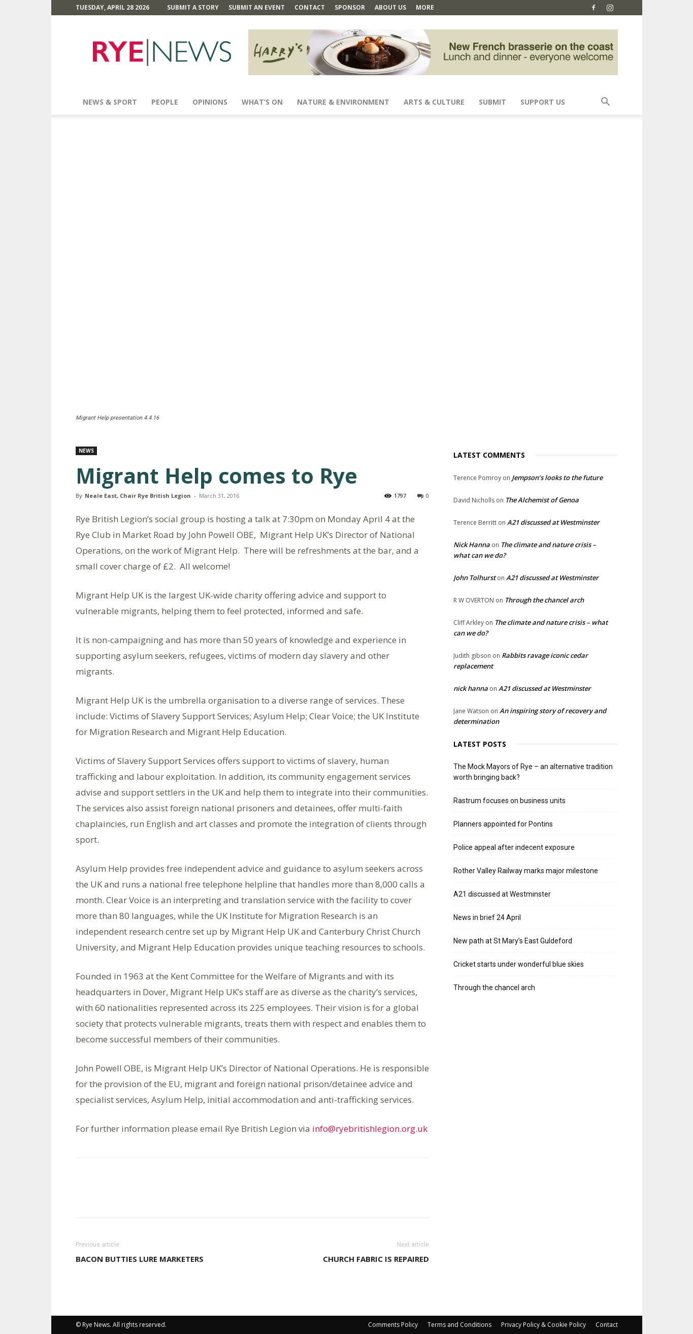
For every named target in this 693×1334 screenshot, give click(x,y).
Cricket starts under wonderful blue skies (518, 964)
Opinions (209, 102)
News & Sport (110, 102)
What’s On (262, 102)
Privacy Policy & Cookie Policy (543, 1324)
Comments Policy (393, 1324)
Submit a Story (193, 7)
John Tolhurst (474, 577)
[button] (605, 103)
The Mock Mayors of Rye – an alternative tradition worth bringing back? (533, 772)
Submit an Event (256, 7)
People (164, 102)
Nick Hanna (471, 544)
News (86, 450)
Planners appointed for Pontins (503, 824)
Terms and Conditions (459, 1324)
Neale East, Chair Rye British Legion (138, 495)
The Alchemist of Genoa (542, 499)
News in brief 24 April (487, 917)
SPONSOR (350, 7)
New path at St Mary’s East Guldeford (512, 941)
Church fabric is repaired (376, 1259)
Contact (309, 7)
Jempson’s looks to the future (557, 477)
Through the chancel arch (544, 600)
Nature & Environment (343, 102)
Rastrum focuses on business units (509, 801)
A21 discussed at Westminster (553, 522)
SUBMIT (492, 102)
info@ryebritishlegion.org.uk (369, 1128)
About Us (390, 7)
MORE (425, 7)
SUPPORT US (542, 102)
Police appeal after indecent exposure (514, 847)
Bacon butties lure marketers (140, 1259)
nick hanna (470, 688)
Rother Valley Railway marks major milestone (525, 871)
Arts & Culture (434, 102)
